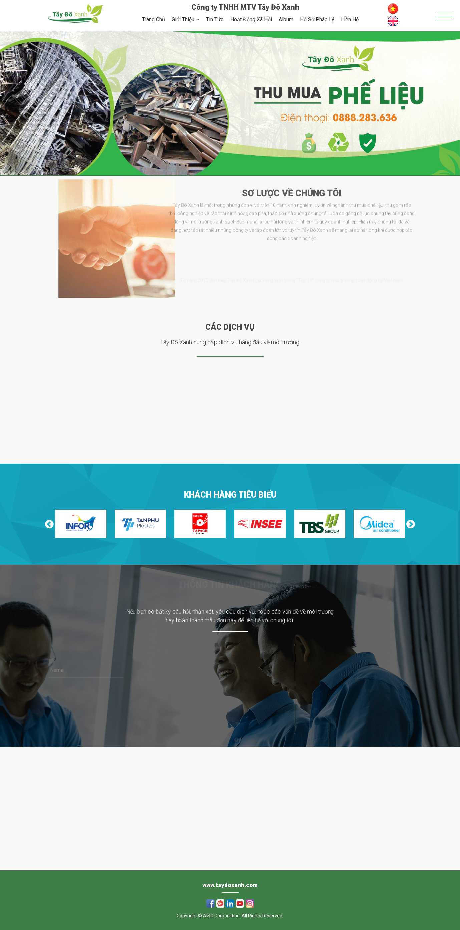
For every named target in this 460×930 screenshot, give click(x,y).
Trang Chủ (153, 19)
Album (286, 19)
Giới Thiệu (183, 19)
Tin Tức (214, 19)
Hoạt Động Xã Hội (251, 19)
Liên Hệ (350, 19)
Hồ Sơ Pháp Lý (317, 19)
